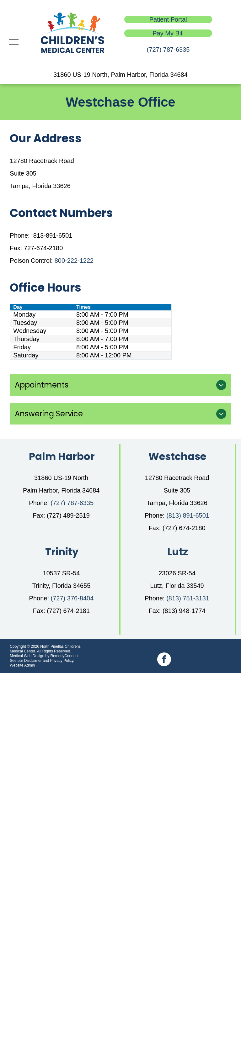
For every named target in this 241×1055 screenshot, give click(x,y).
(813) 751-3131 (187, 598)
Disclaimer (33, 660)
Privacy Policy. (62, 660)
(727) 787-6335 (168, 49)
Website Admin (22, 665)
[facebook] (164, 660)
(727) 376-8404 (72, 598)
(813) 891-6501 (187, 515)
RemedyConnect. (65, 656)
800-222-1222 (74, 260)
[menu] (14, 42)
